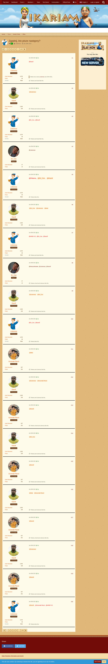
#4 (72, 146)
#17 (72, 517)
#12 (72, 377)
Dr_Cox (42, 178)
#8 (72, 263)
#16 (72, 489)
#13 (72, 405)
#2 (72, 88)
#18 (72, 545)
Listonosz (18, 43)
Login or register (94, 2)
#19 (72, 573)
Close (104, 661)
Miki (32, 352)
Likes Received (8, 76)
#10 (72, 319)
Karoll (51, 178)
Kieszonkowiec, (34, 266)
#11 (72, 349)
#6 (72, 204)
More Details (98, 661)
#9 (72, 291)
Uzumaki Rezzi (43, 380)
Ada (47, 208)
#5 (72, 174)
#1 (72, 58)
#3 (72, 116)
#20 (72, 601)
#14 (72, 433)
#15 (72, 461)
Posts (6, 78)
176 (21, 49)
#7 (72, 232)
